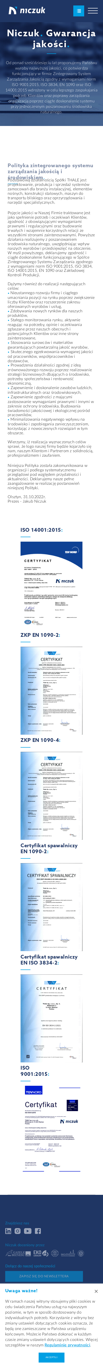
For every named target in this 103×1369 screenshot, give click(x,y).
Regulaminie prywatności (67, 1345)
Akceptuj (51, 1357)
